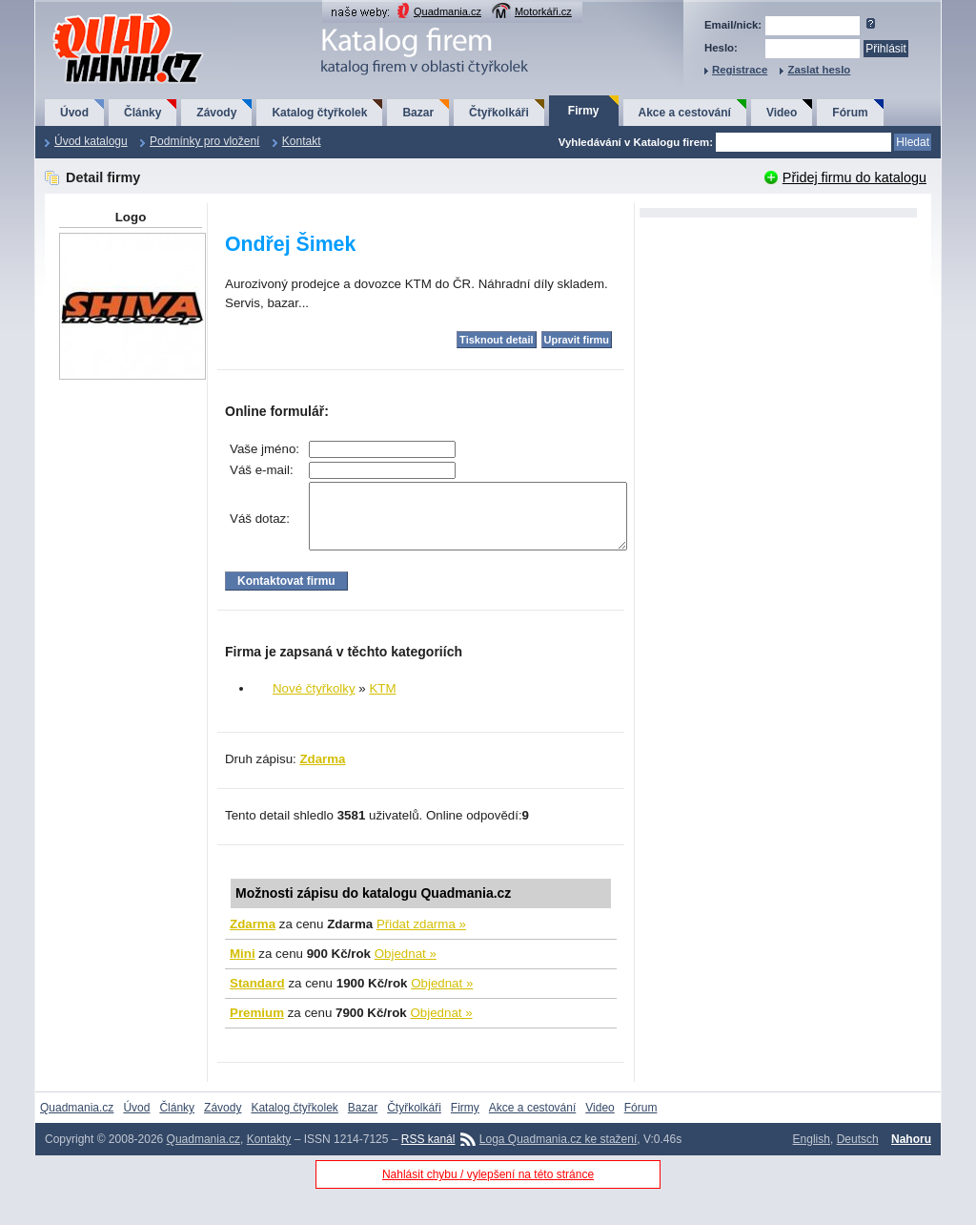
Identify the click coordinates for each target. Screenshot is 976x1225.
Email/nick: (733, 25)
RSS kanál (428, 1153)
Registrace (739, 69)
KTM (382, 703)
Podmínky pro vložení (204, 141)
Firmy (584, 110)
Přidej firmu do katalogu (854, 177)
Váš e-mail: (262, 470)
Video (781, 112)
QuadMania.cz (104, 15)
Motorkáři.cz (543, 11)
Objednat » (406, 968)
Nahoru (911, 1153)
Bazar (418, 112)
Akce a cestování (685, 112)
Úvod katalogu (91, 141)
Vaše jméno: (264, 449)
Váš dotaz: (260, 526)
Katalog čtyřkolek (319, 112)
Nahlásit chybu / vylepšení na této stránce (488, 1188)
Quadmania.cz (447, 11)
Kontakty (269, 1153)
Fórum (849, 112)
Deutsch (858, 1153)
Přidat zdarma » (421, 938)
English (811, 1153)
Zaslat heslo (818, 69)
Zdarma (322, 773)
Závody (216, 112)
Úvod (74, 112)
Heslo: (721, 47)
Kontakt (301, 141)
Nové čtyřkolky (314, 703)
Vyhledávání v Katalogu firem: (636, 142)
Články (142, 112)
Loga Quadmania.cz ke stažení (558, 1153)
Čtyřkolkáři (499, 112)
